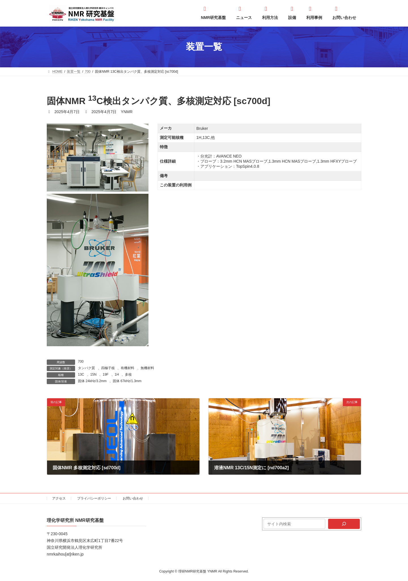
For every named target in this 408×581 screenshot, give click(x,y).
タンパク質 (86, 368)
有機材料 (127, 368)
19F (106, 374)
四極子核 (108, 368)
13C (81, 374)
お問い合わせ (133, 498)
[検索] (344, 524)
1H (117, 374)
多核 (128, 374)
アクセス (59, 498)
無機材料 (147, 368)
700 (81, 361)
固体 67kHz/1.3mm (127, 381)
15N (93, 374)
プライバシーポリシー (94, 498)
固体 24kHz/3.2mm (92, 381)
